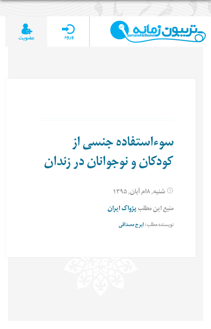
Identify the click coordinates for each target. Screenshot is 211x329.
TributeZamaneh (158, 32)
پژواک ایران (122, 209)
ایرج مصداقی (131, 225)
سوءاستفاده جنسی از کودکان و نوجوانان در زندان (109, 154)
